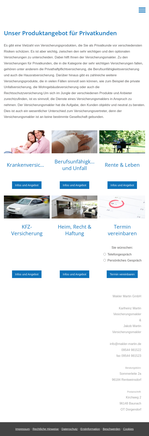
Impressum (22, 429)
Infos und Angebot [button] (27, 185)
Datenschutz (70, 429)
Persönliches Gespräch (122, 260)
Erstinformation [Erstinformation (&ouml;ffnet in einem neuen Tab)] (90, 429)
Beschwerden (111, 429)
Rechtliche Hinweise (46, 429)
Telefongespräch (117, 254)
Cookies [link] (128, 429)
